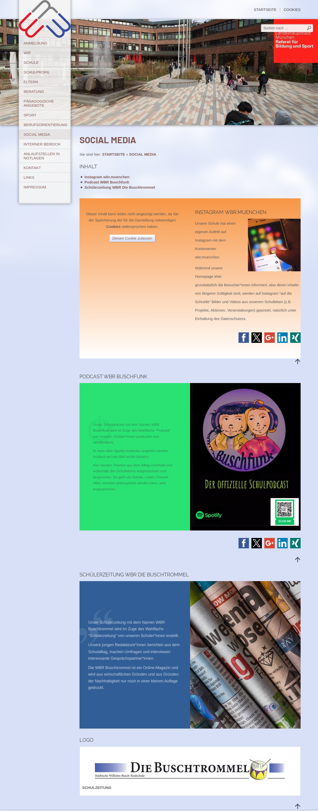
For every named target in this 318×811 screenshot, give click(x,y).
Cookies (292, 9)
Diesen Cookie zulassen (132, 238)
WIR (27, 53)
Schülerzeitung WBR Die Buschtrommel (119, 187)
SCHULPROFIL (37, 72)
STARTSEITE (265, 9)
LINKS (29, 177)
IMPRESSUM (35, 187)
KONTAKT (32, 168)
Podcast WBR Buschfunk (106, 182)
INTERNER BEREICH (42, 144)
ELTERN (31, 82)
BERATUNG (34, 91)
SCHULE (31, 62)
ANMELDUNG (35, 43)
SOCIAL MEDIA (37, 134)
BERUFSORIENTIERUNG (45, 125)
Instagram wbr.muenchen (106, 177)
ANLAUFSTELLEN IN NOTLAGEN (42, 156)
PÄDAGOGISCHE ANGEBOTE (39, 103)
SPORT (30, 115)
